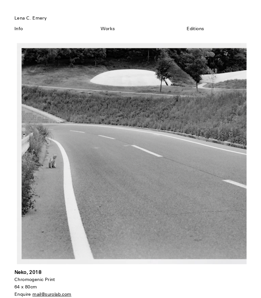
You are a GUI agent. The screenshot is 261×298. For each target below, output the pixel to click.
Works (108, 28)
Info (18, 28)
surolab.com (58, 294)
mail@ (38, 294)
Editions (195, 28)
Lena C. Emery (30, 18)
